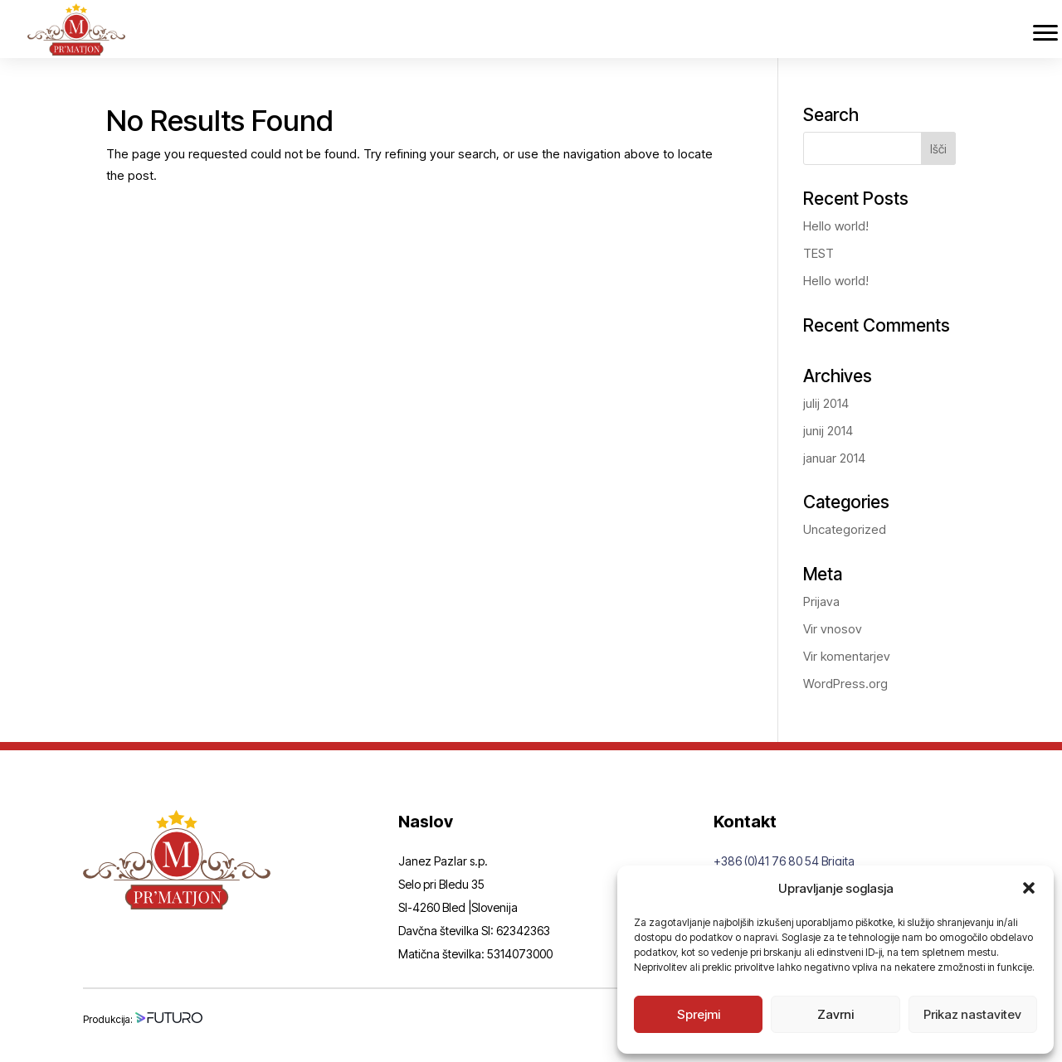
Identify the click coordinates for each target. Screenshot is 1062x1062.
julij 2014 (826, 403)
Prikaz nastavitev (972, 1014)
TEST (818, 253)
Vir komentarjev (846, 656)
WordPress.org (845, 683)
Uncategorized (844, 529)
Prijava (821, 601)
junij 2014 (828, 431)
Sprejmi (698, 1014)
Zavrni (835, 1014)
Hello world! (836, 226)
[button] (1029, 888)
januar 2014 (834, 458)
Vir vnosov (832, 629)
